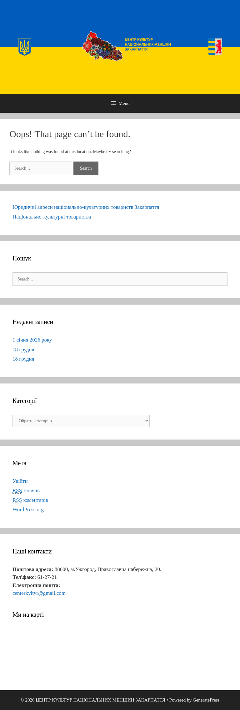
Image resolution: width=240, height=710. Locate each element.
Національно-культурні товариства (51, 217)
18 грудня (23, 349)
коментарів (30, 500)
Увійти (20, 481)
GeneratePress (206, 699)
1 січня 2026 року (32, 340)
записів (26, 490)
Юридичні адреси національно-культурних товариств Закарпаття (85, 207)
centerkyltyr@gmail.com (39, 593)
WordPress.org (28, 509)
